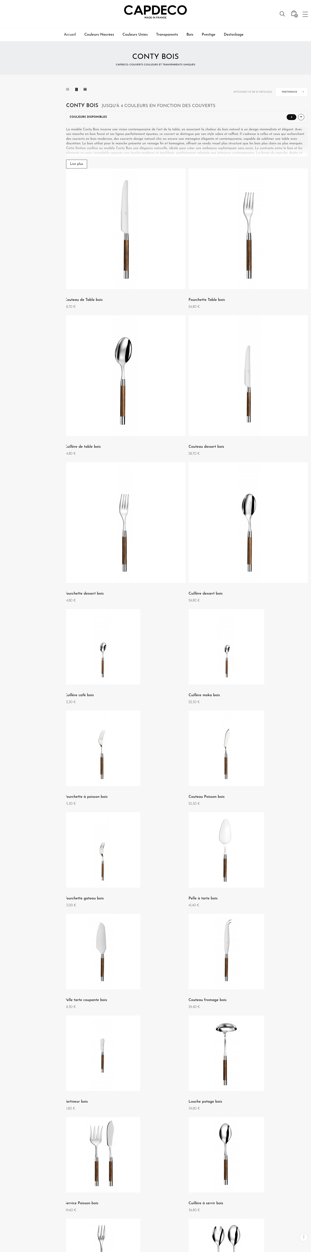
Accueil (70, 35)
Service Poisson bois (166, 783)
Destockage (233, 35)
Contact (147, 1185)
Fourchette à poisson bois (252, 469)
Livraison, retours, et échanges (138, 1210)
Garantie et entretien (138, 1200)
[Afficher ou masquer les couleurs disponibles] (187, 117)
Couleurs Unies (135, 35)
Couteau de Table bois (85, 259)
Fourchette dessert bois (168, 364)
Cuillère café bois (80, 469)
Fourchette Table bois (167, 259)
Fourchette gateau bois (168, 574)
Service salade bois (165, 888)
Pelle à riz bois (243, 888)
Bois (189, 35)
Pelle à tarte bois (245, 574)
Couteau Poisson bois (84, 574)
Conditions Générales (19, 1200)
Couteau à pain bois (166, 993)
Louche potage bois (83, 783)
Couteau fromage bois (168, 678)
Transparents (167, 35)
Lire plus (76, 164)
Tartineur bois (243, 678)
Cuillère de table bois (249, 259)
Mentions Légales (16, 1192)
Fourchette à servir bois (86, 888)
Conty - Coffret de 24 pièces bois (259, 1097)
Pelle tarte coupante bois (87, 678)
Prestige (208, 35)
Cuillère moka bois (164, 469)
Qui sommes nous (16, 1185)
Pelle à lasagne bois (83, 993)
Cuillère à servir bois (248, 783)
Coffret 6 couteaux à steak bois (175, 1097)
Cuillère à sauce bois (248, 993)
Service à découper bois (86, 1097)
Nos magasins (14, 1207)
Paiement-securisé (140, 1192)
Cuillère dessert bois (248, 364)
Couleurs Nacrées (99, 35)
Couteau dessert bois (84, 364)
